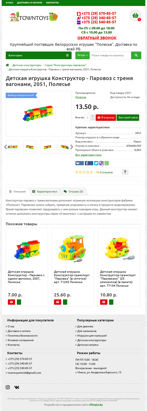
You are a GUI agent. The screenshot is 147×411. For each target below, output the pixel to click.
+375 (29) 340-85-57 (19, 363)
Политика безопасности (22, 335)
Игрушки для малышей (91, 335)
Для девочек (84, 326)
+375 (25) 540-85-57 (19, 368)
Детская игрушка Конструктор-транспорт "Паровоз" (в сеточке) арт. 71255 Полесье (72, 277)
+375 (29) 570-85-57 (19, 358)
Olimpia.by (96, 404)
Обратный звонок (97, 38)
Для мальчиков (85, 330)
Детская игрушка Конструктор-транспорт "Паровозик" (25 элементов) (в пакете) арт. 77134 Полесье (118, 278)
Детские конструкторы (90, 340)
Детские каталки (86, 344)
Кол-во (79, 117)
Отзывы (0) (73, 191)
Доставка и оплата (18, 330)
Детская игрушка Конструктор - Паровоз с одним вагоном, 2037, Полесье (26, 277)
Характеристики (44, 191)
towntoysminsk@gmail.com (23, 372)
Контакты (13, 344)
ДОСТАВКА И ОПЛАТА (29, 2)
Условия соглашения (20, 340)
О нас (10, 326)
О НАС (9, 2)
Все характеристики (88, 154)
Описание (17, 191)
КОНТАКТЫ (52, 2)
